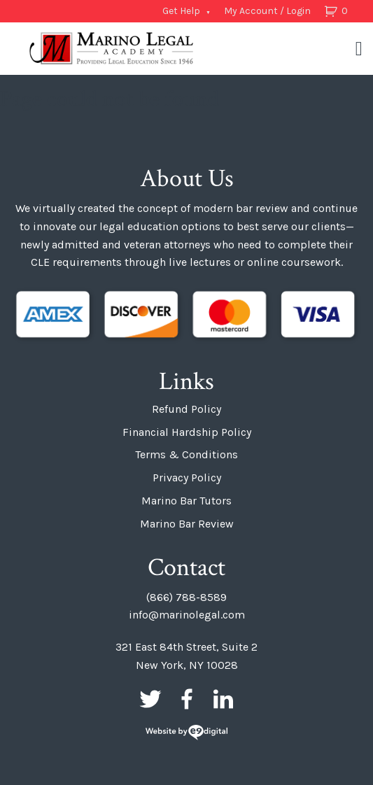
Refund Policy (186, 409)
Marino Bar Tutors (186, 500)
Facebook (187, 699)
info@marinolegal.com (187, 614)
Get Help (181, 11)
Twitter (150, 699)
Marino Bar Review (187, 523)
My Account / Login (267, 11)
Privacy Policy (187, 477)
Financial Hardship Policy (186, 432)
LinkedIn (223, 699)
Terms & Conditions (186, 454)
